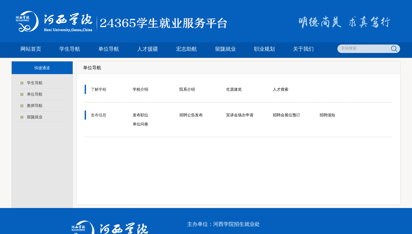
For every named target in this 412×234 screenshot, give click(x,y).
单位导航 (108, 49)
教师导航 (34, 105)
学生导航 (69, 49)
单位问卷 (140, 124)
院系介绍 (187, 89)
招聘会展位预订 (286, 115)
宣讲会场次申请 (239, 115)
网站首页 (30, 49)
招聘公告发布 (191, 115)
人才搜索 (280, 89)
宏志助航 (186, 49)
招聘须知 (327, 115)
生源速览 (234, 89)
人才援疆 (147, 49)
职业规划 (264, 49)
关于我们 (303, 49)
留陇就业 (225, 49)
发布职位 (140, 115)
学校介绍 (140, 89)
